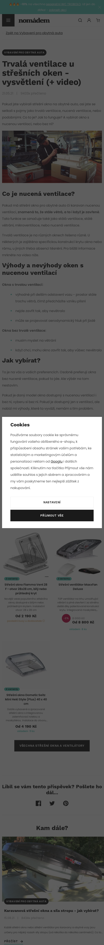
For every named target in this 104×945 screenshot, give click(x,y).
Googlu (56, 461)
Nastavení (52, 502)
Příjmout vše (52, 516)
